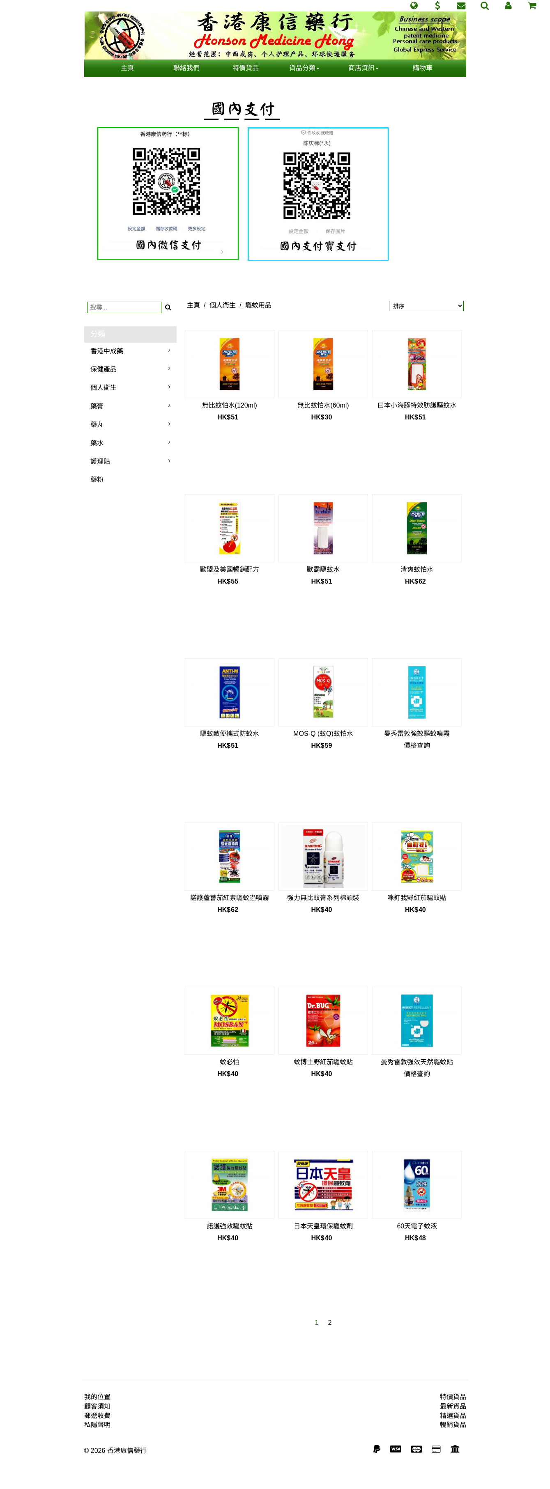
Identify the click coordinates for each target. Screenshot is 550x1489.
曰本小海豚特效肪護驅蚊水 (416, 405)
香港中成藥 (106, 351)
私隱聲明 (97, 1424)
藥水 (97, 443)
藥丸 (97, 424)
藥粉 (97, 479)
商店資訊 (363, 67)
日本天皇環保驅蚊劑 (323, 1226)
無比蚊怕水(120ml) (229, 405)
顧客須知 (97, 1406)
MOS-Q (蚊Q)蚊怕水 (323, 733)
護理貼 (100, 461)
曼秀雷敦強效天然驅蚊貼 (417, 1061)
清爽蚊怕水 (416, 569)
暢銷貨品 (453, 1424)
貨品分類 (304, 67)
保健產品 (103, 369)
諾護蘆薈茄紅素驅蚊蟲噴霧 (229, 897)
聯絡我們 (186, 67)
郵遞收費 (97, 1415)
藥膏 (97, 406)
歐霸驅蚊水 (323, 569)
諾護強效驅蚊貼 (230, 1226)
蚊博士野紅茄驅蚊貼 (323, 1061)
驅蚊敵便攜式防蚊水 (229, 733)
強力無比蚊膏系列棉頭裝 (323, 897)
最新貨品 (453, 1406)
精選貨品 (453, 1415)
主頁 (127, 67)
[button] (414, 5)
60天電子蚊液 (417, 1226)
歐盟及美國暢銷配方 (229, 569)
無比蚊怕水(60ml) (323, 405)
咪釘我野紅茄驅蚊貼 (416, 897)
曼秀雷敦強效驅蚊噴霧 (417, 733)
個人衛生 (103, 387)
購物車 (423, 67)
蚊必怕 (229, 1061)
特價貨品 (245, 67)
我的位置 (97, 1396)
